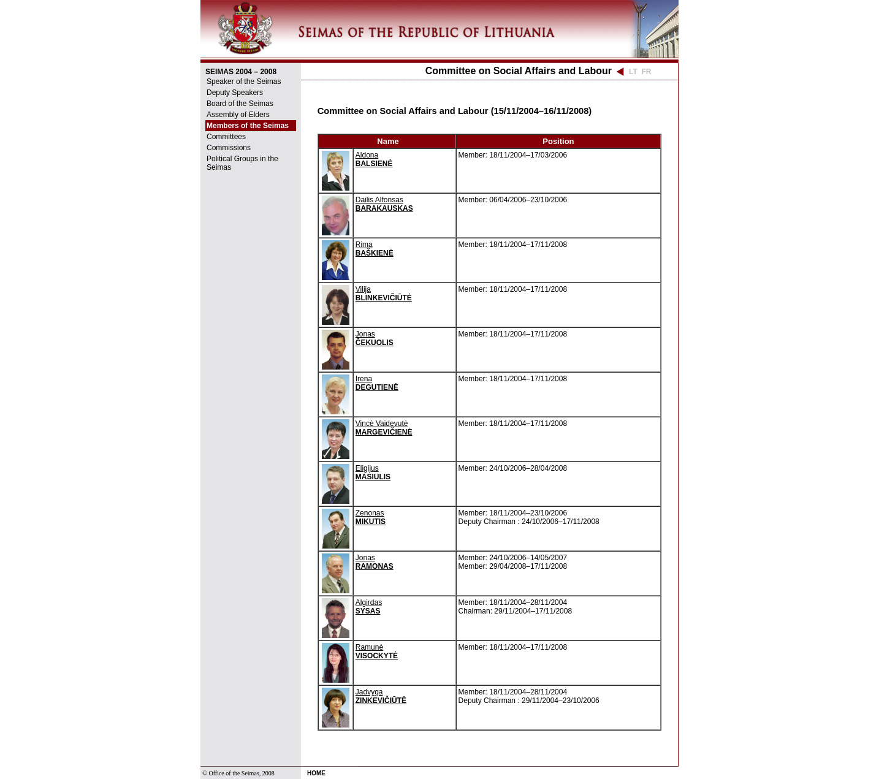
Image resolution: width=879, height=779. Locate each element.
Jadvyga (381, 696)
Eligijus (373, 472)
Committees (226, 136)
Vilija (384, 293)
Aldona (374, 159)
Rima (375, 248)
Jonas (375, 338)
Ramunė (377, 651)
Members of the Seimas (248, 125)
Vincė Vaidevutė (384, 427)
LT (633, 71)
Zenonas (371, 517)
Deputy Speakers (235, 92)
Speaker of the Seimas (244, 81)
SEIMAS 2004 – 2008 (240, 71)
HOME (316, 773)
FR (646, 71)
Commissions (229, 147)
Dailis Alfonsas (384, 204)
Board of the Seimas (240, 103)
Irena (377, 383)
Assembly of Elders (238, 114)
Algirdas (369, 606)
